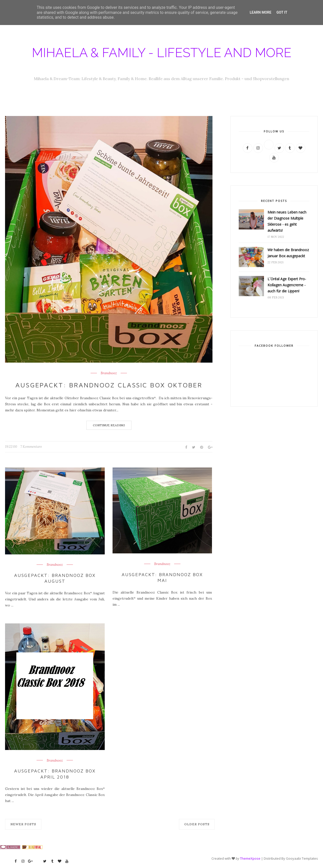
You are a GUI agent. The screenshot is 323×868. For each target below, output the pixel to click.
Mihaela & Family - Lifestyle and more (161, 52)
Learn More (260, 12)
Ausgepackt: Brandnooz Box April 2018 (55, 773)
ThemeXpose (250, 858)
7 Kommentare (31, 446)
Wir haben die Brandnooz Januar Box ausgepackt (288, 252)
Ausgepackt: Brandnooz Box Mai (162, 577)
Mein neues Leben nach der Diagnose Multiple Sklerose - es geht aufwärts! (286, 221)
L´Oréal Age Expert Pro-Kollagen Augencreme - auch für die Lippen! (286, 284)
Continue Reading (109, 425)
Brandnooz (109, 373)
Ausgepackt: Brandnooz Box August (55, 578)
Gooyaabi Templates (302, 858)
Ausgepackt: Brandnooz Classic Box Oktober (108, 385)
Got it (281, 12)
